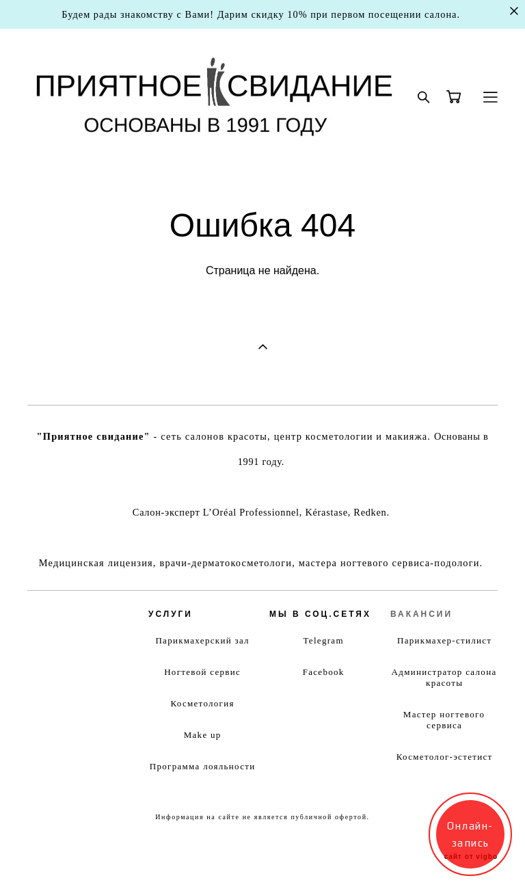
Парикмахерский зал (202, 640)
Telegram (324, 640)
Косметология (202, 703)
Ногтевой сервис (202, 672)
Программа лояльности (203, 766)
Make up (202, 735)
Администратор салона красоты (444, 677)
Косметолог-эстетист (444, 757)
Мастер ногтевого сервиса (444, 719)
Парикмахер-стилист (444, 640)
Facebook (324, 672)
